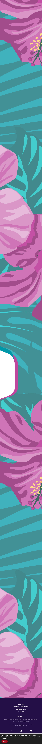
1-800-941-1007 (15, 721)
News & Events (21, 709)
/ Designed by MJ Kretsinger (21, 725)
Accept (4, 741)
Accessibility (21, 716)
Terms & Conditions (29, 724)
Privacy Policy (21, 724)
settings (5, 738)
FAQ (21, 714)
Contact (21, 711)
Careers (21, 704)
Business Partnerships (21, 706)
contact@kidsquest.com (25, 721)
